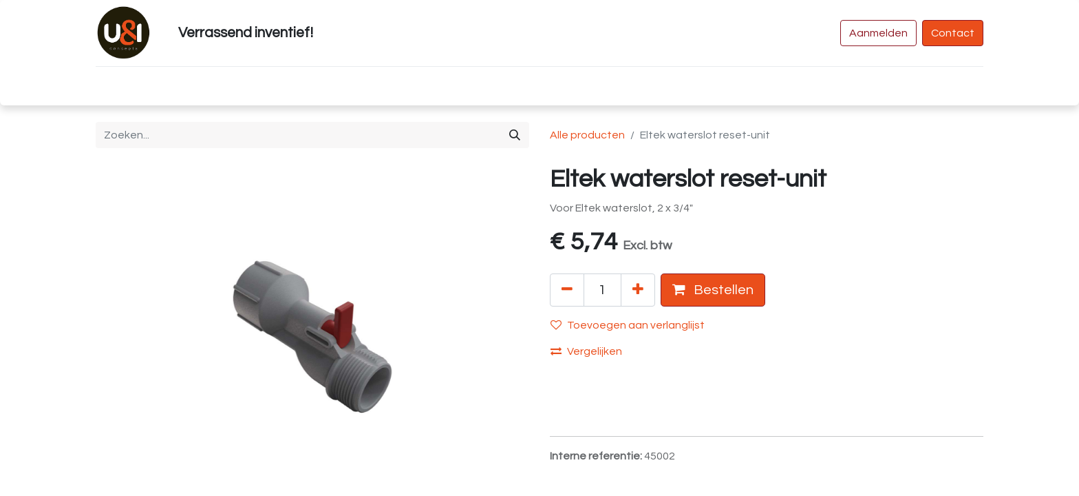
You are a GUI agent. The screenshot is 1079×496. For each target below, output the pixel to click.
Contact (952, 33)
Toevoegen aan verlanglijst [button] (628, 325)
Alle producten (587, 135)
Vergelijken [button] (586, 351)
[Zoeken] (514, 135)
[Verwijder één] (567, 290)
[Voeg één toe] (638, 290)
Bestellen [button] (713, 289)
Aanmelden (878, 33)
